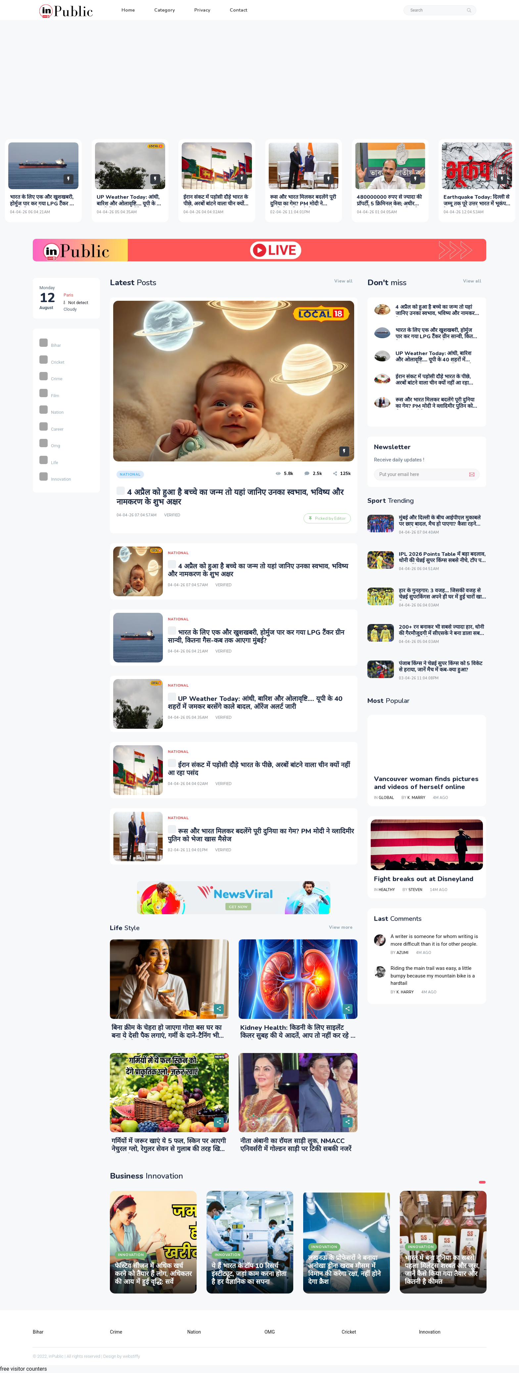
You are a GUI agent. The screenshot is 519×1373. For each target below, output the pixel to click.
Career (51, 429)
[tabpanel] (153, 1242)
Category (164, 10)
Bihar (50, 345)
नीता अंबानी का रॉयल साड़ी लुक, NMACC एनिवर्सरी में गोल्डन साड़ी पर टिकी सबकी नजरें (295, 1144)
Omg (49, 445)
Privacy (202, 10)
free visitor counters (23, 1369)
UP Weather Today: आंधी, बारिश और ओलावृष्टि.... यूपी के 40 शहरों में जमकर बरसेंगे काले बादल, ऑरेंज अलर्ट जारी (130, 206)
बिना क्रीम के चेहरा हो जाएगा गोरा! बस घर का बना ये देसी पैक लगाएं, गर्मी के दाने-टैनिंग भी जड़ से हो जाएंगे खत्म (166, 1035)
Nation (51, 412)
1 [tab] (482, 1182)
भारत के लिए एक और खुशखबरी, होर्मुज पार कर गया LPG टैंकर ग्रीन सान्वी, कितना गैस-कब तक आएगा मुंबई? (43, 206)
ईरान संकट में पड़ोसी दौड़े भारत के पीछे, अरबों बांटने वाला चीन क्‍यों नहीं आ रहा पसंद (215, 203)
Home (128, 10)
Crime (50, 378)
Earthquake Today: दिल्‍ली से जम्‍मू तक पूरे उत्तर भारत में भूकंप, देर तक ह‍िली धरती (476, 203)
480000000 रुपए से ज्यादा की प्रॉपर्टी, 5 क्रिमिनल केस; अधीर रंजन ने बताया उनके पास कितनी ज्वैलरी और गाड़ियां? (389, 206)
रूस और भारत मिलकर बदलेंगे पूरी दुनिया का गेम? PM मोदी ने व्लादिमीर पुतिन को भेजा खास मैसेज (303, 206)
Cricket (51, 362)
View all (343, 281)
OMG (269, 1332)
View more (341, 927)
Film (49, 395)
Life (48, 462)
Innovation (55, 479)
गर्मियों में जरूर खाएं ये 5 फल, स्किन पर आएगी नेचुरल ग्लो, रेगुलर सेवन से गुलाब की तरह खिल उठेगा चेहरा (169, 1148)
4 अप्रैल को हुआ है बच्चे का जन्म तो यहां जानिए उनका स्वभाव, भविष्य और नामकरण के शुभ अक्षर (437, 313)
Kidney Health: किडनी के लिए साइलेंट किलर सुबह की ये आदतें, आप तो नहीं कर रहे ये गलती (297, 1035)
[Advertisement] (259, 79)
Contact (238, 10)
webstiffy (131, 1356)
